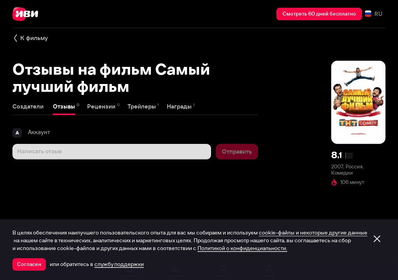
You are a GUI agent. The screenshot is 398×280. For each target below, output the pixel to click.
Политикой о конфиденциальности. (242, 248)
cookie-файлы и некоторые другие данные (313, 232)
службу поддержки (119, 264)
